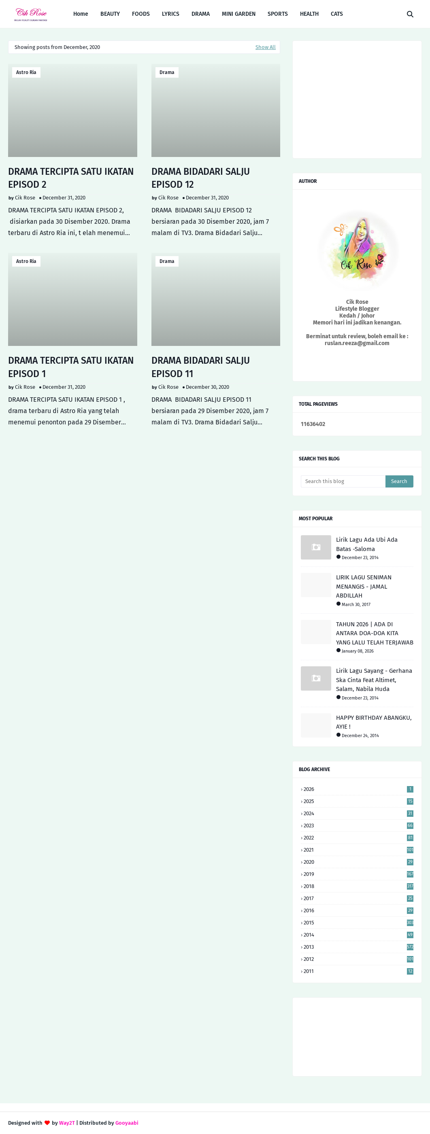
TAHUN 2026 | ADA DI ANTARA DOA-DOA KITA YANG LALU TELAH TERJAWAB (374, 633)
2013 (358, 947)
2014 (358, 935)
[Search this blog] (343, 481)
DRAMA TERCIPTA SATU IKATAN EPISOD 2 (71, 178)
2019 (358, 874)
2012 (358, 959)
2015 (358, 923)
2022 (358, 838)
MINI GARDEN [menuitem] (238, 14)
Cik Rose (25, 198)
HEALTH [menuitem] (309, 14)
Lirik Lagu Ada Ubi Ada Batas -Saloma (367, 544)
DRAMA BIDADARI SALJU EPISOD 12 (200, 178)
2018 (358, 886)
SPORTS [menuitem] (278, 14)
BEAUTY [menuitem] (110, 14)
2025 (358, 801)
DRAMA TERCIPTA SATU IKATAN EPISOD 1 (71, 367)
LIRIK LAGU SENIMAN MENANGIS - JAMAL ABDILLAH (364, 586)
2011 (358, 971)
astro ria (26, 72)
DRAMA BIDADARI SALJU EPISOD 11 (200, 367)
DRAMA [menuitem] (201, 14)
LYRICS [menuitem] (170, 14)
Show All (265, 47)
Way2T (67, 1123)
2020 (358, 862)
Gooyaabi (126, 1123)
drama (167, 72)
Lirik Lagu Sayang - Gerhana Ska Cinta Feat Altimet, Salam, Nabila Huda (374, 680)
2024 (358, 813)
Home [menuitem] (80, 14)
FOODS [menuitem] (141, 14)
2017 (358, 898)
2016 (358, 910)
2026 (358, 789)
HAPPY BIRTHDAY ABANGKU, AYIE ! (374, 722)
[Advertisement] (144, 492)
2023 (358, 825)
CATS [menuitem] (337, 14)
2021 (358, 850)
